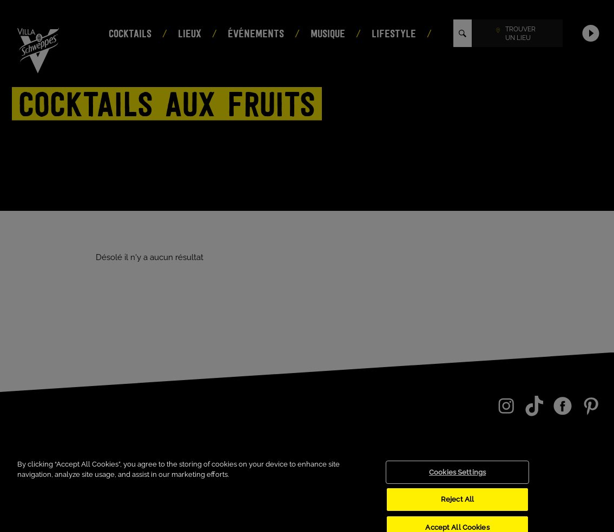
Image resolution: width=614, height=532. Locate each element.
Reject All (457, 506)
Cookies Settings (457, 479)
